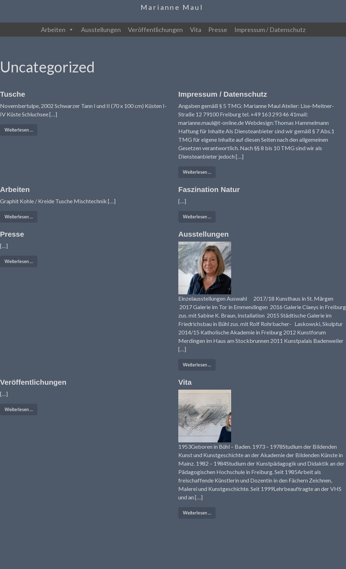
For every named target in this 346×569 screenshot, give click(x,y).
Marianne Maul (172, 7)
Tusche (12, 94)
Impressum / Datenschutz (269, 29)
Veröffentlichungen (155, 29)
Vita (195, 29)
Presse (217, 29)
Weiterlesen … (21, 129)
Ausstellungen (101, 29)
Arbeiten (57, 29)
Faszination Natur (209, 189)
